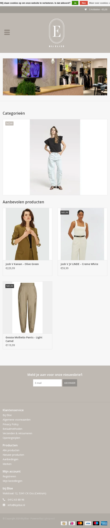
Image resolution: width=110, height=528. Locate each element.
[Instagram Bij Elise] (58, 394)
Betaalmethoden (12, 428)
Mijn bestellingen (12, 481)
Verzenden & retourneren (17, 433)
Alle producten (11, 450)
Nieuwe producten (13, 454)
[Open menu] (7, 32)
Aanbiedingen (10, 459)
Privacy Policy (11, 424)
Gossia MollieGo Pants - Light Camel (24, 339)
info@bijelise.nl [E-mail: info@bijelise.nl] (16, 505)
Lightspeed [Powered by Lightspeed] (49, 518)
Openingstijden (11, 437)
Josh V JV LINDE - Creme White (79, 264)
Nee (84, 3)
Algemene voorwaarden (17, 419)
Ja (75, 3)
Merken (7, 464)
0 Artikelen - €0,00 (96, 9)
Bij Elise (7, 415)
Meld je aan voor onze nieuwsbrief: (55, 375)
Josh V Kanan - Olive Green (22, 264)
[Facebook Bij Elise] (52, 394)
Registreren (9, 476)
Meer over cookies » (99, 3)
